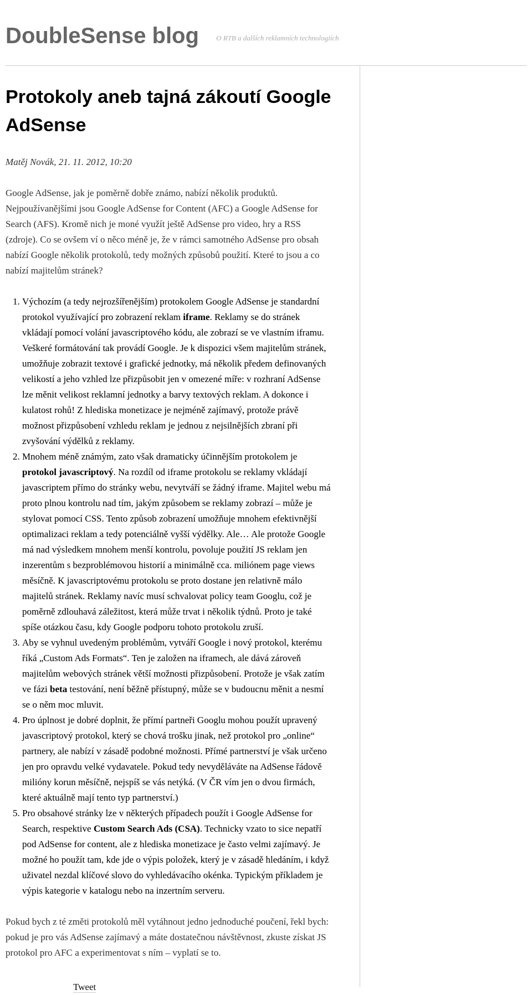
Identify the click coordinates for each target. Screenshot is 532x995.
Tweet (84, 987)
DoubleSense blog (102, 35)
